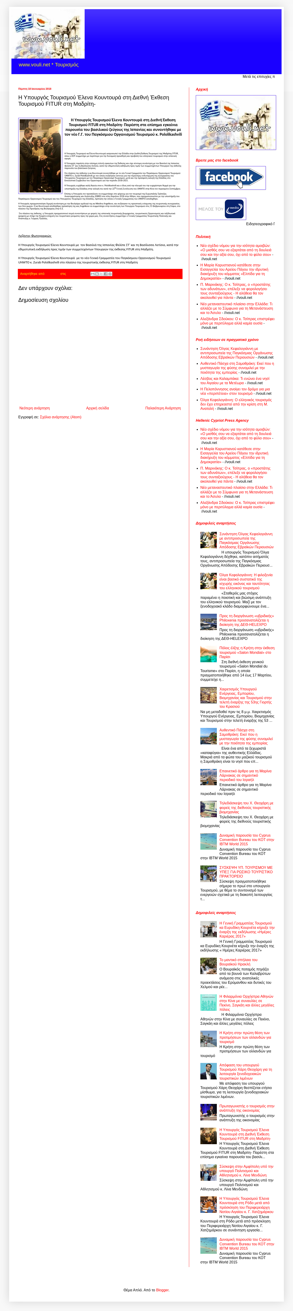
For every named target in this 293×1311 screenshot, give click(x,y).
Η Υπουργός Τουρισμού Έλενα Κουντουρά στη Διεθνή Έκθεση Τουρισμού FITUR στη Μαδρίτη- (245, 1134)
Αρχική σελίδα (97, 408)
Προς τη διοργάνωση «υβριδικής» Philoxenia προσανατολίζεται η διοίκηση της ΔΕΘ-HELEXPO (246, 620)
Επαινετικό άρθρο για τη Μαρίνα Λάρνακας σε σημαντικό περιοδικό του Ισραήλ (245, 775)
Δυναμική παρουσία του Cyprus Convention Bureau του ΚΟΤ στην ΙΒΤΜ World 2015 (246, 839)
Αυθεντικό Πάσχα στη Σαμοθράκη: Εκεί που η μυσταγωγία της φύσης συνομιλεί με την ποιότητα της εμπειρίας (237, 368)
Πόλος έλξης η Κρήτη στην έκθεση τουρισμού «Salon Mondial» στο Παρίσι (246, 652)
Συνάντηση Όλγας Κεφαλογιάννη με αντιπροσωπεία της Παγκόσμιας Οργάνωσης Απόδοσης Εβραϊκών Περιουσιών (236, 353)
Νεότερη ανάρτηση (34, 408)
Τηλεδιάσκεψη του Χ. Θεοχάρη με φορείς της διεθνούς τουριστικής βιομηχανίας (246, 807)
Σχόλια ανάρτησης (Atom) (60, 417)
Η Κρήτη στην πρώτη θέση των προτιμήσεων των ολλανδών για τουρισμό (245, 1037)
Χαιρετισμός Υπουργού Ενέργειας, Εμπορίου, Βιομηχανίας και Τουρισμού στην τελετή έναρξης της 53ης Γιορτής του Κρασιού (245, 698)
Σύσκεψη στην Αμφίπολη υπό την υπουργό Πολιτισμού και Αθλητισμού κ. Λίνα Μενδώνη (246, 1171)
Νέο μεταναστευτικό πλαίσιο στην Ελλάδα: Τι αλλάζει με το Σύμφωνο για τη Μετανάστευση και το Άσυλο (236, 308)
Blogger (162, 1290)
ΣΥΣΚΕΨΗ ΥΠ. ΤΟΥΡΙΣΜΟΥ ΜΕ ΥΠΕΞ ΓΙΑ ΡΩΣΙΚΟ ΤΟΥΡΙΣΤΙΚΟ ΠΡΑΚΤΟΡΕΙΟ (246, 872)
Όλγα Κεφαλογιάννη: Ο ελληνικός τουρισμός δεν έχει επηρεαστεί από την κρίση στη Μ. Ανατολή (236, 404)
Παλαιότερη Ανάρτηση (163, 408)
